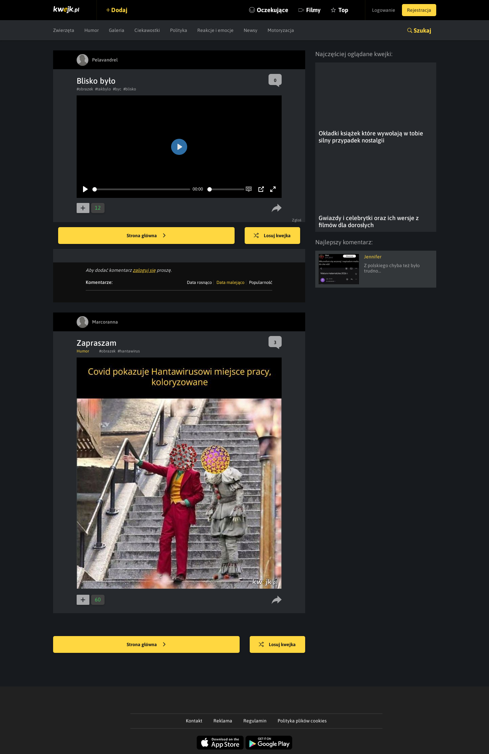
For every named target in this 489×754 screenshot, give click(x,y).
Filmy (313, 9)
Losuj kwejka (272, 236)
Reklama (222, 720)
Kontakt (194, 720)
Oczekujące (272, 9)
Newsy (250, 30)
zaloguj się (144, 270)
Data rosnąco (199, 282)
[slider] (141, 189)
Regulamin (255, 720)
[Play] (85, 189)
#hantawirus (129, 351)
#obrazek (85, 89)
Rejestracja (419, 10)
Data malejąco (230, 282)
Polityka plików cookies (302, 720)
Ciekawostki (147, 30)
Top (343, 9)
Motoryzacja (281, 30)
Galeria (116, 30)
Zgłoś (297, 220)
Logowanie (383, 10)
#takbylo (103, 89)
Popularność (260, 282)
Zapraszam (96, 342)
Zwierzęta (63, 30)
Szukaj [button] (422, 30)
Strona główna (146, 236)
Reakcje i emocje (215, 30)
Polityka (178, 30)
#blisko (129, 89)
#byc (117, 89)
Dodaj (119, 9)
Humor (91, 30)
